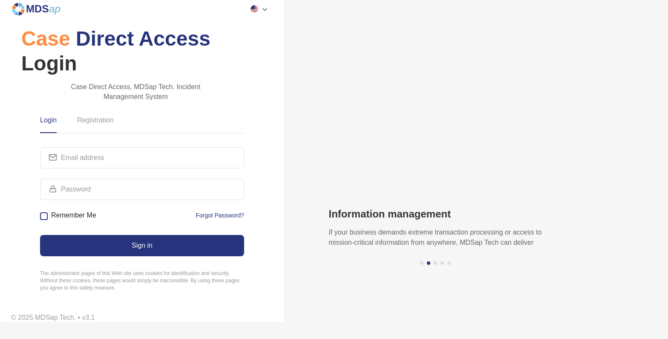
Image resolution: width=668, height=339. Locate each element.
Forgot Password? (220, 215)
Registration (95, 120)
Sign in (142, 245)
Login (48, 120)
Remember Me (73, 215)
